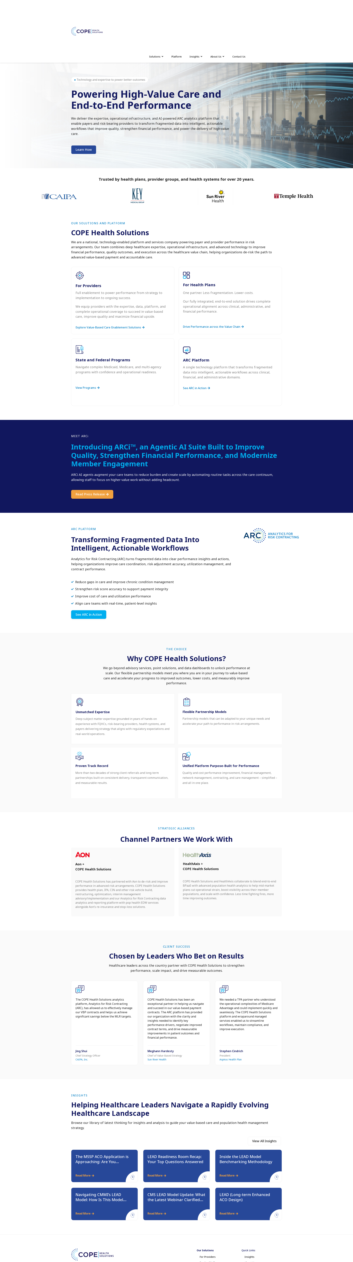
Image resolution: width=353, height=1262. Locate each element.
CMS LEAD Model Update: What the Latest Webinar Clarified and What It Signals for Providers (176, 1202)
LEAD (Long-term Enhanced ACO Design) (245, 1197)
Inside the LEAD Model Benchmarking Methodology (246, 1159)
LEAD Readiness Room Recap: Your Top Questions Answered (175, 1159)
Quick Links (248, 1250)
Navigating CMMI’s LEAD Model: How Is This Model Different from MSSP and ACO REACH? (103, 1202)
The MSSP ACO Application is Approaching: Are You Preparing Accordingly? (102, 1161)
